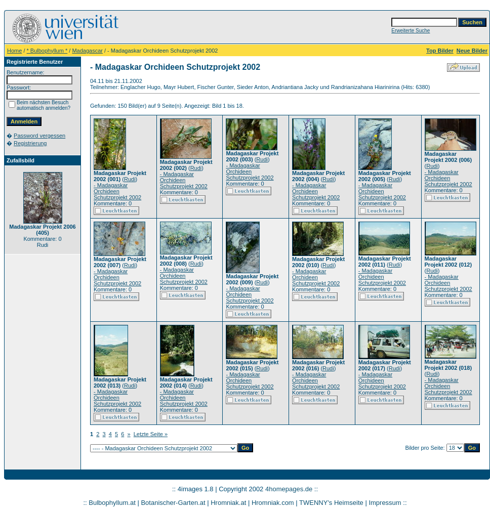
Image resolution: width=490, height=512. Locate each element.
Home (14, 51)
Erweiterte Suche (410, 30)
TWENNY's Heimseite (331, 502)
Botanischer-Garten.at (173, 502)
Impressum (385, 502)
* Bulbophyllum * (47, 51)
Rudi (130, 179)
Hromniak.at (228, 502)
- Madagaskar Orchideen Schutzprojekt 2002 (117, 191)
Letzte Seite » (151, 434)
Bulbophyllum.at (112, 502)
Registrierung (30, 143)
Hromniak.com (273, 502)
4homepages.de (288, 489)
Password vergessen (39, 136)
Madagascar (87, 51)
